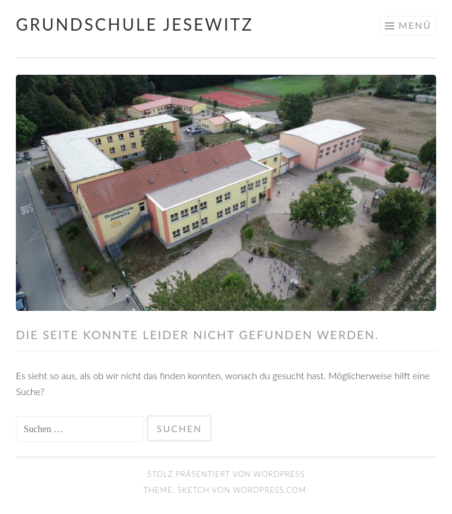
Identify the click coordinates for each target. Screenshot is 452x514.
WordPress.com (269, 490)
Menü (414, 25)
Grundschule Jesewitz (135, 24)
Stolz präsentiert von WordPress (225, 474)
